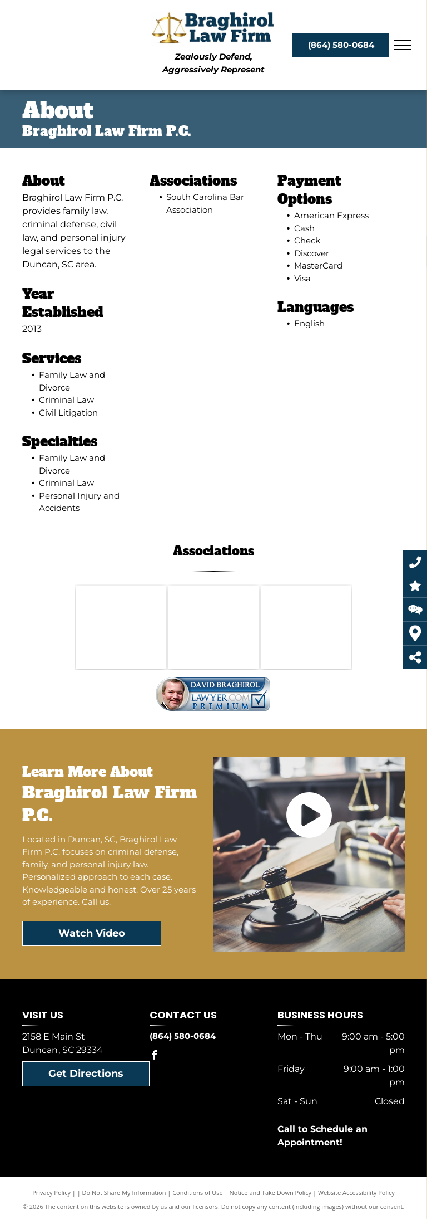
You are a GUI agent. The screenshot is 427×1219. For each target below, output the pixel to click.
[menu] (402, 45)
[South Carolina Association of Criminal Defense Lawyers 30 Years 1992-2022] (213, 627)
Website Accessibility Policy (356, 1192)
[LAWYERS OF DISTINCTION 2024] (306, 627)
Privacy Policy (51, 1192)
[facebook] (154, 1056)
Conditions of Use (197, 1192)
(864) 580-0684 (183, 1036)
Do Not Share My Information (124, 1192)
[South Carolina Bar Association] (121, 627)
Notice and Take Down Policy (271, 1192)
